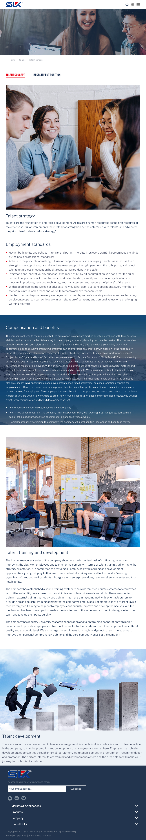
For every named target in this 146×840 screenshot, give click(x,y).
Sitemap (46, 835)
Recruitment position (47, 75)
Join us (22, 59)
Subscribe (75, 788)
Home (12, 59)
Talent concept (36, 59)
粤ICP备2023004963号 (65, 831)
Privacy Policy (20, 835)
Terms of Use (34, 835)
